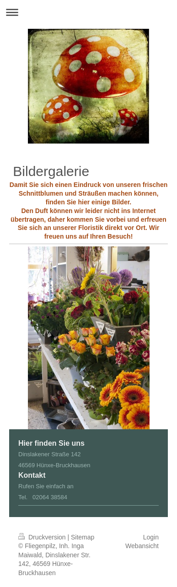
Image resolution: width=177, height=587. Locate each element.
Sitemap (82, 537)
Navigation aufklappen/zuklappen (88, 12)
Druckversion (42, 537)
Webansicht (142, 546)
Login (151, 537)
